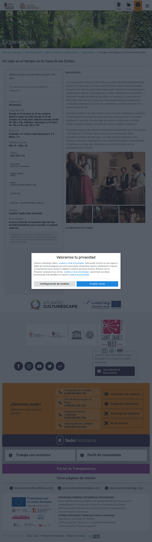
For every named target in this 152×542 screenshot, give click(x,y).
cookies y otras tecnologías (71, 263)
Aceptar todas (97, 284)
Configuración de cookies (54, 284)
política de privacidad (79, 275)
